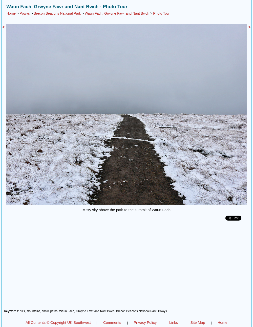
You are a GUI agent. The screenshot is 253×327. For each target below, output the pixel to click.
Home (11, 13)
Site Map (197, 322)
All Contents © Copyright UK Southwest (58, 322)
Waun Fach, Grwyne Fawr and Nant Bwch (117, 13)
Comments (112, 322)
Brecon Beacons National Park (57, 13)
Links (173, 322)
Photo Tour (161, 13)
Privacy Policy (145, 322)
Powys (25, 13)
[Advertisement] (126, 267)
